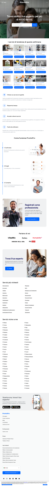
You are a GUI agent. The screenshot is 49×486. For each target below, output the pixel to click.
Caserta (26, 335)
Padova (5, 361)
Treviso (26, 381)
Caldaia (4, 290)
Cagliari (5, 335)
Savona (26, 378)
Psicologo (27, 300)
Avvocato (5, 288)
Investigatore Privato (7, 312)
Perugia (5, 366)
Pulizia (26, 302)
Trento (5, 381)
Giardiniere (5, 302)
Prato (4, 373)
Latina (5, 347)
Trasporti (27, 310)
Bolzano (5, 332)
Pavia (26, 364)
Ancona (5, 327)
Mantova (5, 354)
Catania (5, 337)
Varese (5, 385)
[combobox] (11, 468)
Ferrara (26, 339)
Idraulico (4, 305)
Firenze (5, 342)
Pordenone (27, 371)
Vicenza (26, 388)
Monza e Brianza (28, 356)
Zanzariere (27, 312)
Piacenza (5, 368)
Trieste (5, 383)
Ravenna (26, 373)
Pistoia (5, 371)
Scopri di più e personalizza (7, 484)
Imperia (26, 344)
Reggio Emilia (6, 376)
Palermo (26, 361)
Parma (5, 364)
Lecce (26, 347)
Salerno (5, 378)
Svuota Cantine (28, 307)
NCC (26, 288)
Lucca (26, 352)
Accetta (45, 484)
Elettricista (5, 295)
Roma (26, 322)
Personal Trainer (28, 297)
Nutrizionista (28, 295)
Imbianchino (5, 307)
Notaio (26, 293)
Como (26, 337)
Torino (5, 325)
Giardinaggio (5, 300)
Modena (5, 356)
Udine (26, 383)
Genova (5, 344)
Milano (5, 322)
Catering (4, 293)
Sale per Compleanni (29, 305)
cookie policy (26, 482)
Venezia (26, 385)
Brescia (26, 332)
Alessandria (27, 325)
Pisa (26, 368)
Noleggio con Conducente (30, 290)
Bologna (26, 330)
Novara (26, 359)
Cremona (5, 339)
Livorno (26, 349)
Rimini (26, 376)
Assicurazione (6, 285)
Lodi (4, 352)
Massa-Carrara (28, 354)
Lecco (4, 349)
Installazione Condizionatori (9, 310)
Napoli (5, 359)
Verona (5, 388)
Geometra (5, 297)
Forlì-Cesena (27, 342)
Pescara (26, 366)
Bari (25, 327)
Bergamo (5, 330)
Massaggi (27, 285)
